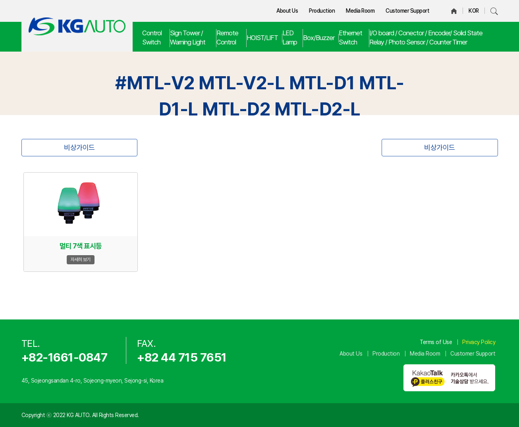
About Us (287, 11)
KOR (474, 11)
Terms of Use (436, 342)
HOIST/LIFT (262, 38)
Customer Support (407, 11)
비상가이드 (79, 147)
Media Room (360, 11)
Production (322, 11)
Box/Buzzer (318, 38)
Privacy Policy (478, 342)
